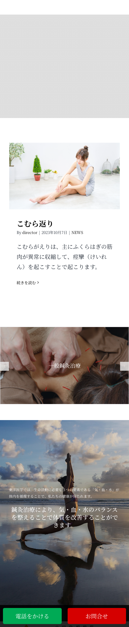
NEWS (77, 232)
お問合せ (96, 616)
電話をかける (32, 616)
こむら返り (35, 223)
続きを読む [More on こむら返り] (26, 282)
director (29, 232)
